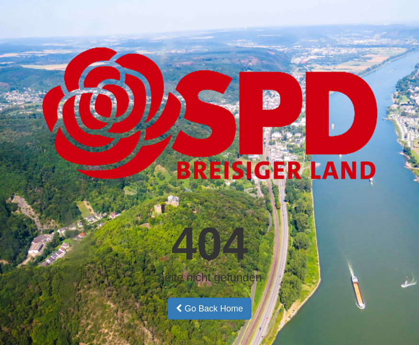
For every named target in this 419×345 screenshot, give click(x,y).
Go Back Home (209, 308)
